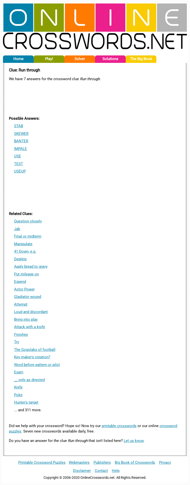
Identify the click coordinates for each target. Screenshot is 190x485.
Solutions (110, 59)
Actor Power (24, 289)
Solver (79, 59)
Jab (17, 229)
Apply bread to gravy (31, 266)
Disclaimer (82, 470)
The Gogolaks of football (34, 349)
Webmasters (79, 462)
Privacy (165, 462)
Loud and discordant (31, 312)
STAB (18, 126)
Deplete (20, 259)
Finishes (21, 334)
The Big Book (141, 59)
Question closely (28, 221)
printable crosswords (119, 426)
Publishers (102, 462)
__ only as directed (29, 380)
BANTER (21, 141)
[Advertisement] (95, 97)
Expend (20, 281)
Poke (18, 395)
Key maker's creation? (32, 357)
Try (16, 342)
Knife (18, 387)
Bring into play (26, 319)
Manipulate (23, 244)
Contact (101, 470)
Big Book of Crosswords (135, 462)
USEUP (20, 171)
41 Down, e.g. (25, 251)
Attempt (20, 304)
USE (17, 156)
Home (18, 59)
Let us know (133, 440)
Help (115, 470)
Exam (18, 372)
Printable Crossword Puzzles (42, 462)
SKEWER (21, 133)
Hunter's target (26, 402)
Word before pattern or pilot (37, 365)
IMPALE (20, 148)
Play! (49, 59)
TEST (18, 164)
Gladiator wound (27, 296)
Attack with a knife (29, 327)
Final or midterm (27, 236)
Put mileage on (26, 274)
